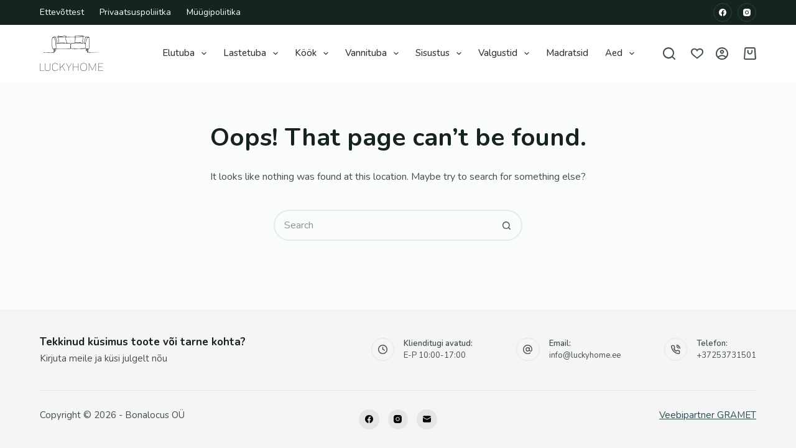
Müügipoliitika (214, 12)
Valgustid (505, 53)
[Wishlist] (697, 53)
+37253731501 (726, 355)
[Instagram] (747, 12)
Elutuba (186, 53)
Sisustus (440, 53)
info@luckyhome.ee (585, 355)
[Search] (669, 53)
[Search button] (506, 225)
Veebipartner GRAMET (707, 415)
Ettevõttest (62, 12)
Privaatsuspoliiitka (135, 12)
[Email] (427, 419)
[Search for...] (382, 225)
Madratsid (567, 53)
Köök (313, 53)
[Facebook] (722, 12)
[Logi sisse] (722, 53)
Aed (621, 53)
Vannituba (373, 53)
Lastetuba (252, 53)
